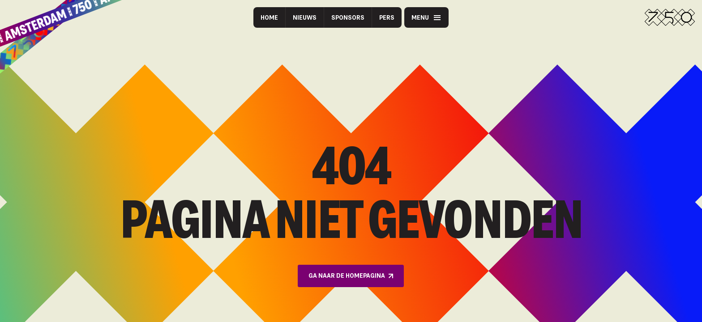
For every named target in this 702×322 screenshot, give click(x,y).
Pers (386, 17)
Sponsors (347, 17)
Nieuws (305, 17)
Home (269, 17)
